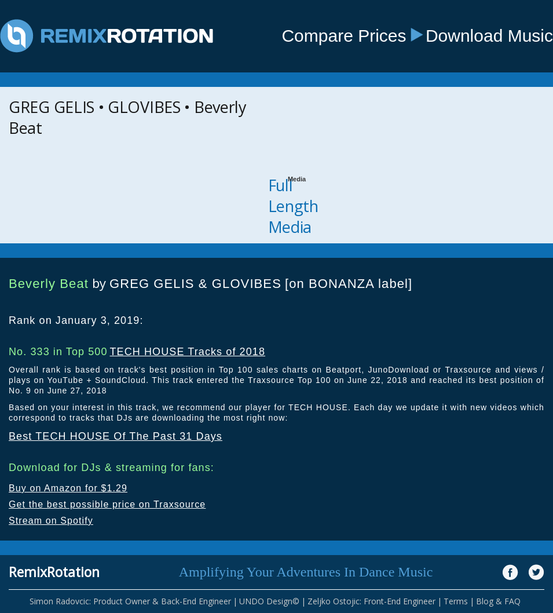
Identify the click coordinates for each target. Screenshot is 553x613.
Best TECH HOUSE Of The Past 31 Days (115, 436)
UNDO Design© (269, 601)
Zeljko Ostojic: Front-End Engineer (371, 601)
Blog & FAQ (498, 601)
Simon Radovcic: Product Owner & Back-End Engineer (130, 601)
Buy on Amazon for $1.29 (68, 488)
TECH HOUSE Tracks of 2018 (187, 351)
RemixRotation (54, 572)
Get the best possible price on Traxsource (107, 504)
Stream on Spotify (51, 521)
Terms (456, 601)
